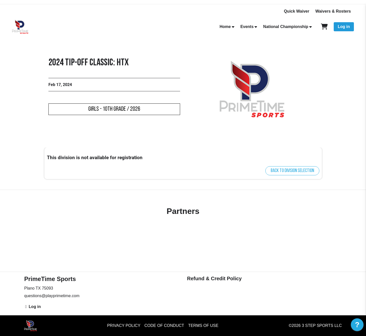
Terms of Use (203, 325)
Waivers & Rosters (333, 11)
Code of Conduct (164, 325)
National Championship (285, 26)
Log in (344, 26)
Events (247, 26)
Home (225, 26)
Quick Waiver (296, 11)
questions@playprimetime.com (51, 296)
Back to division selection (292, 170)
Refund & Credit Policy (214, 278)
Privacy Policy (123, 325)
